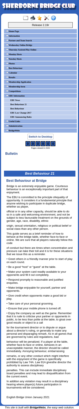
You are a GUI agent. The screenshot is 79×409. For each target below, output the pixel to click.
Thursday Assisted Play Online (21, 49)
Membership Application (18, 82)
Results (10, 77)
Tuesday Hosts (14, 59)
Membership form (15, 86)
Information (13, 36)
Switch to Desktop (40, 136)
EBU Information (15, 95)
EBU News (15, 100)
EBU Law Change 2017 (20, 113)
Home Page (12, 31)
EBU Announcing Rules (21, 117)
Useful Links (13, 121)
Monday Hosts (14, 54)
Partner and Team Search (19, 40)
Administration (14, 126)
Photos (10, 63)
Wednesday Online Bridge (19, 45)
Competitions (13, 91)
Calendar (11, 72)
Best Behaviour (14, 68)
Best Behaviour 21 (18, 104)
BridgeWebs (13, 130)
